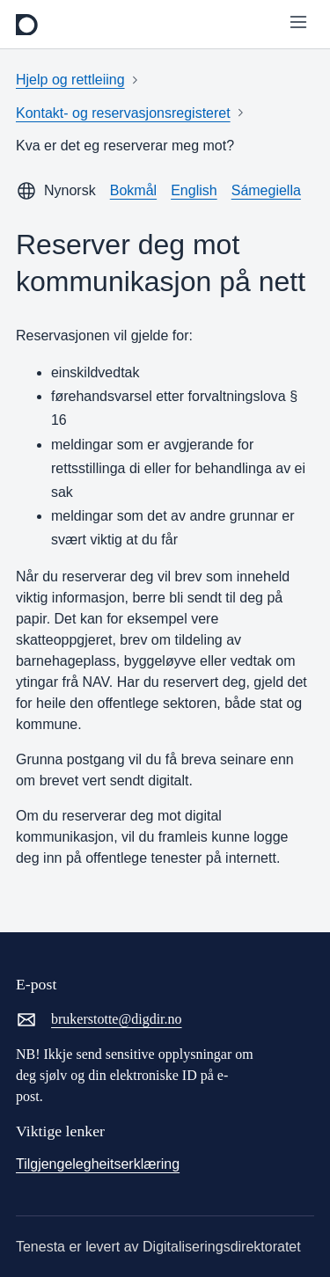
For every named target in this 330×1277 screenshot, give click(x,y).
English (193, 190)
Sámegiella (266, 190)
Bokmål (133, 190)
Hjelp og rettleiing (70, 79)
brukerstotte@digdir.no (99, 1019)
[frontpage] (27, 24)
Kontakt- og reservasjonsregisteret (123, 113)
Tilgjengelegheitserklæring (98, 1164)
